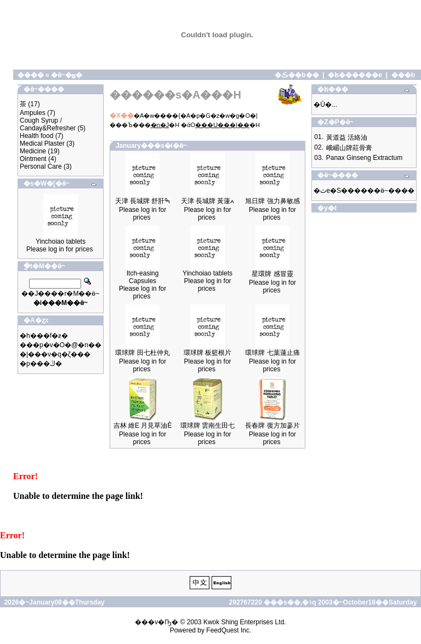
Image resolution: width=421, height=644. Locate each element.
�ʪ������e (355, 75)
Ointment (33, 159)
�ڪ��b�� (296, 75)
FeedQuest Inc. (228, 630)
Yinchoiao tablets (61, 241)
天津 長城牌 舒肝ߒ (142, 201)
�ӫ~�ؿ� (66, 75)
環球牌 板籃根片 (207, 353)
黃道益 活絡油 (346, 137)
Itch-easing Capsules (143, 277)
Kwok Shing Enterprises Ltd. (244, 622)
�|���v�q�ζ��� (55, 354)
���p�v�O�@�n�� (60, 345)
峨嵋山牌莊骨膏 (349, 148)
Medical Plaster (42, 143)
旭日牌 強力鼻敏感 (272, 201)
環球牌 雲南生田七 (207, 425)
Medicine (33, 151)
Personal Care (41, 166)
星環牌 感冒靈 (272, 274)
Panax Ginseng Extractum (364, 158)
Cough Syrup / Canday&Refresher (48, 124)
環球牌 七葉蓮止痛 (272, 353)
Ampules (32, 113)
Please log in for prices (59, 249)
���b (403, 75)
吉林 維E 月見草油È (142, 425)
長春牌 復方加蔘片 (272, 425)
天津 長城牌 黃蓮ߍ (208, 201)
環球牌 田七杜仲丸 (142, 353)
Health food (36, 136)
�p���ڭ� (41, 363)
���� (31, 75)
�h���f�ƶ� (44, 336)
